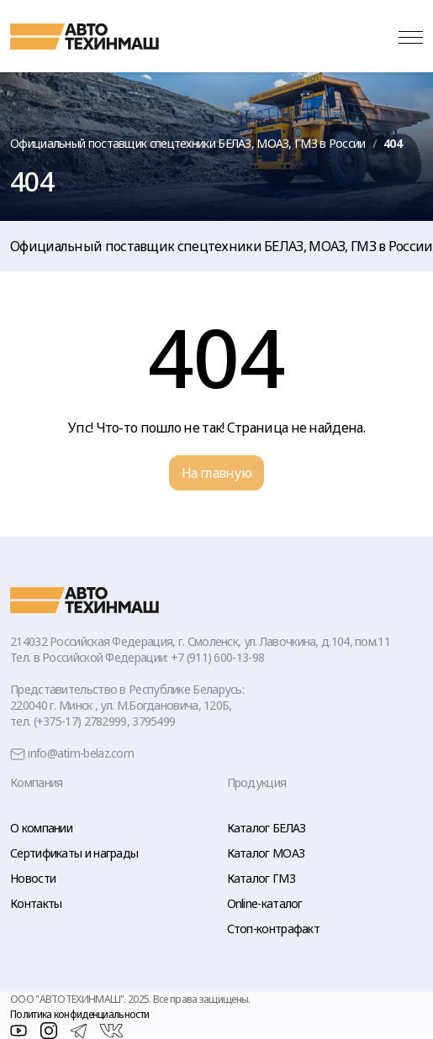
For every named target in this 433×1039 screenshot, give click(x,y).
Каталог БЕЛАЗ (266, 828)
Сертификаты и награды (74, 853)
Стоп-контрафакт (273, 929)
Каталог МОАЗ (266, 853)
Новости (32, 878)
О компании (41, 828)
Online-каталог (265, 903)
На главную (216, 473)
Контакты (35, 903)
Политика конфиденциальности (79, 1014)
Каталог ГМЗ (261, 878)
